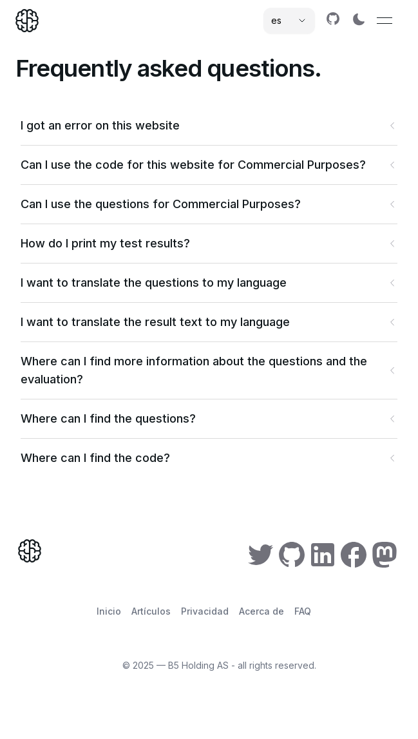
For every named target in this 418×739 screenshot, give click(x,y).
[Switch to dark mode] (358, 19)
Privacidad (205, 611)
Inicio (109, 611)
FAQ (302, 611)
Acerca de (261, 611)
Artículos (151, 611)
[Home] (27, 20)
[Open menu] (384, 20)
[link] (333, 18)
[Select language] (289, 21)
